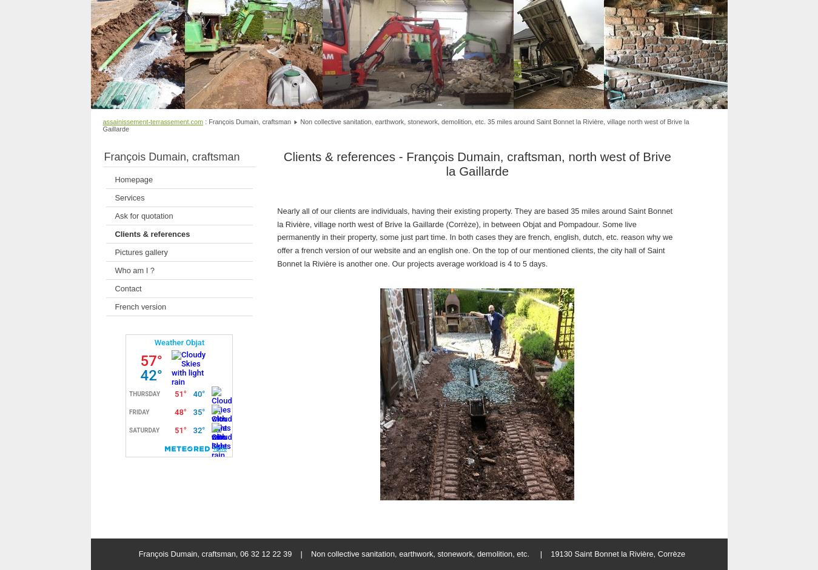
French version (141, 306)
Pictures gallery (141, 252)
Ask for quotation (144, 215)
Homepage (134, 179)
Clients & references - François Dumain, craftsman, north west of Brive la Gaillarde (477, 164)
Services (130, 197)
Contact (128, 288)
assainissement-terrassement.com (153, 121)
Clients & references (152, 234)
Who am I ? (135, 270)
